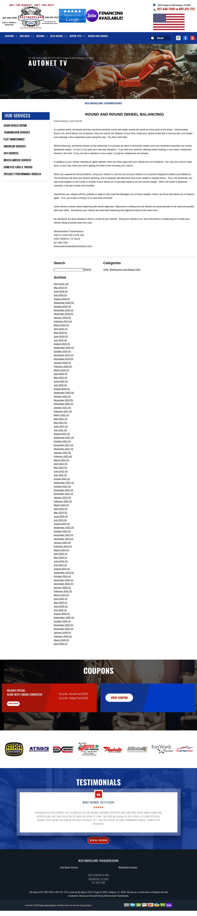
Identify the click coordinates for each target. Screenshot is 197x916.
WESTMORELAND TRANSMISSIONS (103, 115)
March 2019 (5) (61, 337)
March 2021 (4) (61, 427)
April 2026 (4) (60, 656)
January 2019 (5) (62, 330)
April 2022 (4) (60, 476)
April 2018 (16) (61, 296)
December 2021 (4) (63, 461)
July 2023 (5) (60, 532)
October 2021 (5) (62, 453)
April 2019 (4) (60, 341)
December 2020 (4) (63, 416)
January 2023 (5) (62, 510)
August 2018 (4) (62, 311)
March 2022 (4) (61, 472)
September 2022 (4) (64, 495)
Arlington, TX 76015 (85, 58)
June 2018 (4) (61, 304)
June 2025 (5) (61, 618)
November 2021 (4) (63, 457)
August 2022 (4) (62, 491)
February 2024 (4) (63, 558)
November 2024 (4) (63, 592)
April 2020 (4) (60, 386)
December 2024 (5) (63, 596)
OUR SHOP (25, 36)
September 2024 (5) (64, 585)
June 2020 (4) (61, 393)
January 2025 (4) (62, 600)
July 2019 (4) (60, 352)
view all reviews (99, 857)
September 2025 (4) (64, 630)
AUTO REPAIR (56, 36)
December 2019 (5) (63, 371)
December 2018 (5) (63, 326)
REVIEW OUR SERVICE (98, 36)
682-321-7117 (187, 9)
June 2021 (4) (61, 438)
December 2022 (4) (63, 506)
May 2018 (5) (60, 300)
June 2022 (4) (61, 483)
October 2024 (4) (62, 588)
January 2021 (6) (62, 420)
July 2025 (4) (60, 622)
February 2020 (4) (63, 378)
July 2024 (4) (60, 577)
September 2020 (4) (64, 405)
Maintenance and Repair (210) (125, 282)
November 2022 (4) (63, 502)
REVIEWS (40, 36)
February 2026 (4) (63, 648)
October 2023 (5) (62, 543)
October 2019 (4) (62, 364)
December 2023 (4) (63, 551)
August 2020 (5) (62, 401)
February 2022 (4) (63, 468)
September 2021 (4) (64, 450)
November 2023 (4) (63, 547)
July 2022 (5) (60, 487)
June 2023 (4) (61, 528)
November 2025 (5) (63, 637)
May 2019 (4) (60, 345)
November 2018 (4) (63, 322)
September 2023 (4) (64, 540)
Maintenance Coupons (128, 884)
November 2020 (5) (63, 412)
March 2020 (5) (61, 382)
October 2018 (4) (62, 318)
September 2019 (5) (64, 360)
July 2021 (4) (60, 442)
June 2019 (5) (61, 348)
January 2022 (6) (62, 465)
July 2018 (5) (60, 307)
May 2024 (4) (60, 570)
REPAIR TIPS (75, 36)
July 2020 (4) (60, 397)
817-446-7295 (166, 9)
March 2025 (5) (61, 607)
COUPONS (9, 36)
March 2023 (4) (61, 517)
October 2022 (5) (62, 498)
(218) (106, 282)
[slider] (98, 823)
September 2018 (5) (64, 315)
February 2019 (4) (63, 334)
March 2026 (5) (61, 652)
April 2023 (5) (60, 521)
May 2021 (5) (60, 435)
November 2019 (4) (63, 367)
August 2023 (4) (62, 536)
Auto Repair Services (69, 884)
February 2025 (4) (63, 603)
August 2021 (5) (62, 446)
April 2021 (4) (60, 431)
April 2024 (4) (60, 566)
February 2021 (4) (63, 423)
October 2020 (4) (62, 408)
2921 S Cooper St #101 (66, 58)
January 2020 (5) (62, 375)
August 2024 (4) (62, 581)
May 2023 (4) (60, 525)
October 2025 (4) (62, 633)
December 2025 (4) (63, 641)
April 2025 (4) (60, 611)
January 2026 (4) (62, 645)
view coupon (20, 717)
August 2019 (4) (62, 356)
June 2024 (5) (61, 573)
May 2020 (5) (60, 390)
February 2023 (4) (63, 513)
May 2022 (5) (60, 480)
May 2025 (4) (60, 615)
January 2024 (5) (62, 555)
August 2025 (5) (62, 626)
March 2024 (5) (61, 562)
